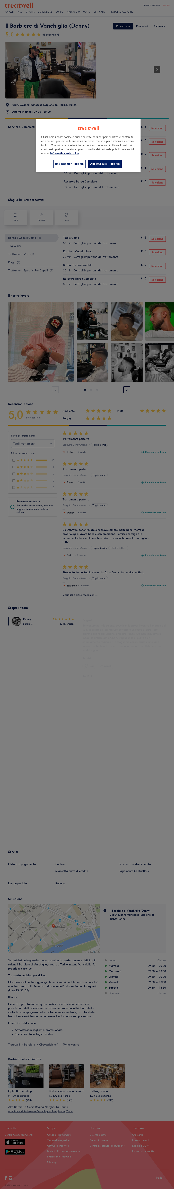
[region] (88, 145)
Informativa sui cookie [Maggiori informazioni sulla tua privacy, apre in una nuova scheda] (64, 153)
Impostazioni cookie (69, 163)
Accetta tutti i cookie (105, 163)
